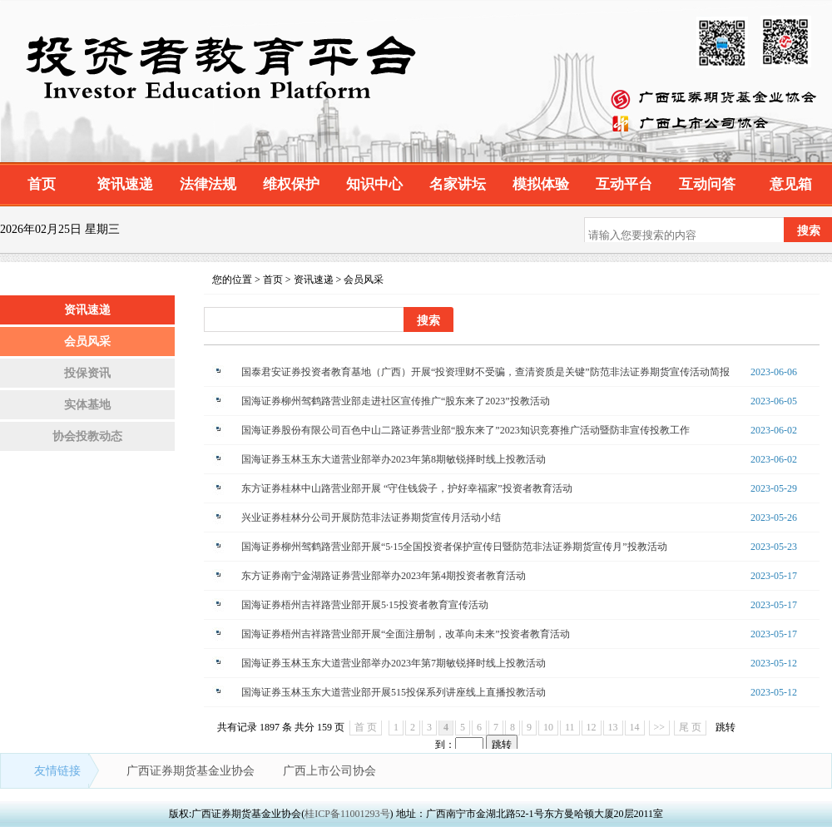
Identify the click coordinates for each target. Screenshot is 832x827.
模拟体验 (541, 184)
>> (660, 727)
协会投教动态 (87, 436)
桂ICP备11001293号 (347, 814)
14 (635, 727)
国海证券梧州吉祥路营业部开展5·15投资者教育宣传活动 (364, 605)
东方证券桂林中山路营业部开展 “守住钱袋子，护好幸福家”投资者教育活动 (406, 488)
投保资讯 (87, 373)
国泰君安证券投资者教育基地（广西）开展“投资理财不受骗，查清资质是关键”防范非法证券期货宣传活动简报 (485, 372)
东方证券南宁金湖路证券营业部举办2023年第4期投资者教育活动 (383, 576)
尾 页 (690, 727)
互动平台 (624, 184)
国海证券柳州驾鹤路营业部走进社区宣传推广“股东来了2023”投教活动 (395, 401)
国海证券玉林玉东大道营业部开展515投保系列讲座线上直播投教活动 (393, 692)
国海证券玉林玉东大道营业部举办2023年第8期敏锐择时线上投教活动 (393, 459)
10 (548, 727)
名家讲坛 (457, 184)
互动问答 (707, 184)
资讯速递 (125, 184)
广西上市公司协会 (329, 771)
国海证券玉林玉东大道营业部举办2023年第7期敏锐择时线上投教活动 (393, 663)
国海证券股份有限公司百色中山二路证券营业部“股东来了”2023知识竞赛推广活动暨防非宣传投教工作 (465, 430)
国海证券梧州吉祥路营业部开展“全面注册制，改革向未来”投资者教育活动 (405, 634)
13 (613, 727)
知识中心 (374, 184)
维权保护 (291, 184)
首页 (41, 184)
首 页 (365, 727)
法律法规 (208, 184)
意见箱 (791, 184)
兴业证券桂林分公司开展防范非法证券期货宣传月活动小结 (371, 517)
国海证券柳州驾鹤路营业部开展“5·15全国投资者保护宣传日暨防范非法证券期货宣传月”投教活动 (454, 546)
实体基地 (87, 405)
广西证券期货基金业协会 (192, 771)
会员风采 (87, 341)
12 (592, 727)
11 (570, 727)
